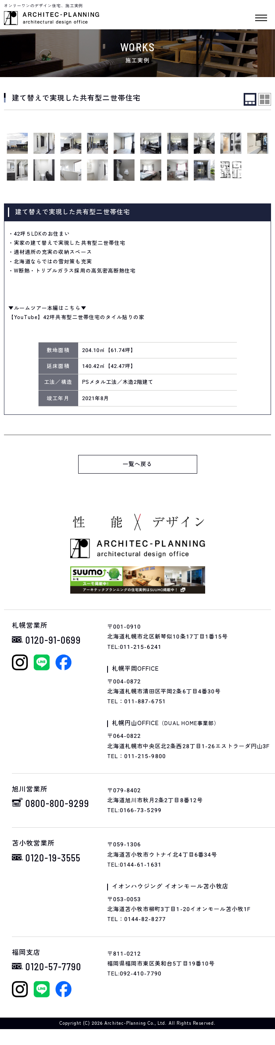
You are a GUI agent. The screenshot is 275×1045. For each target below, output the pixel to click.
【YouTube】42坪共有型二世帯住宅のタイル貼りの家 (76, 317)
